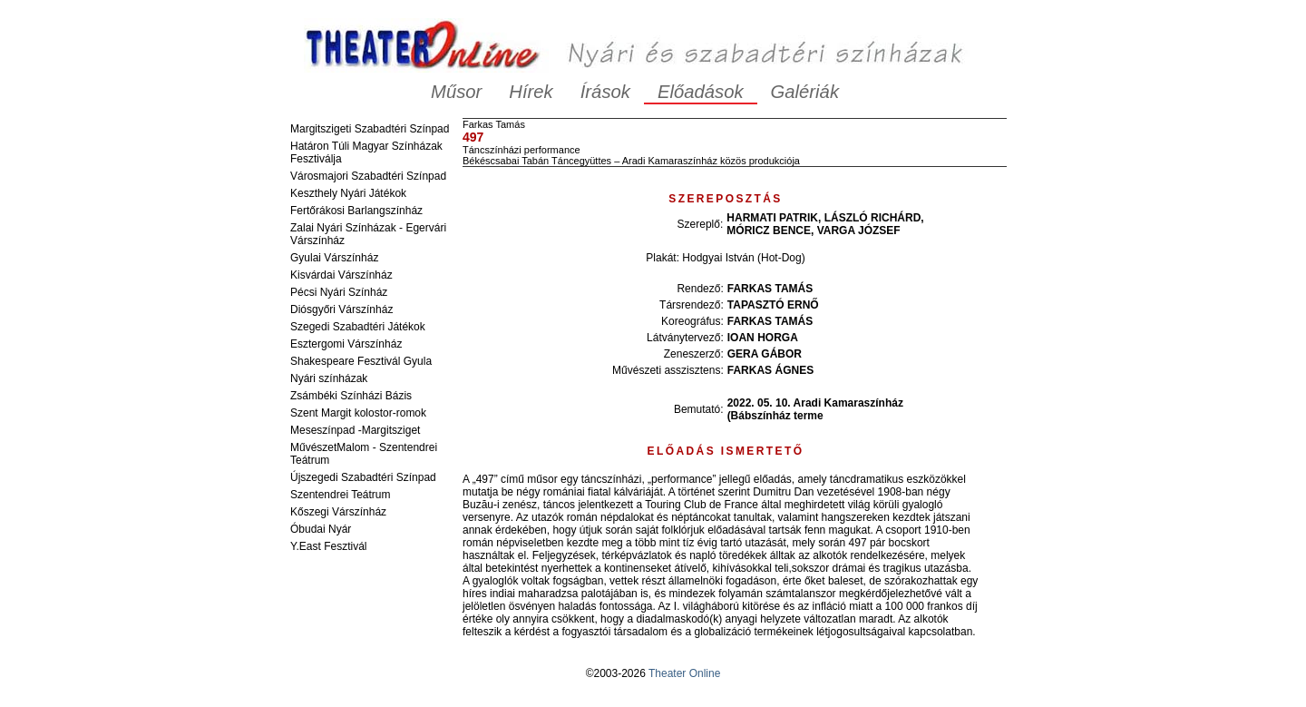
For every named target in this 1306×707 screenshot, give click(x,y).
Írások (605, 92)
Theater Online (684, 673)
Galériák (805, 92)
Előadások (701, 92)
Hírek (530, 92)
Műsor (456, 92)
